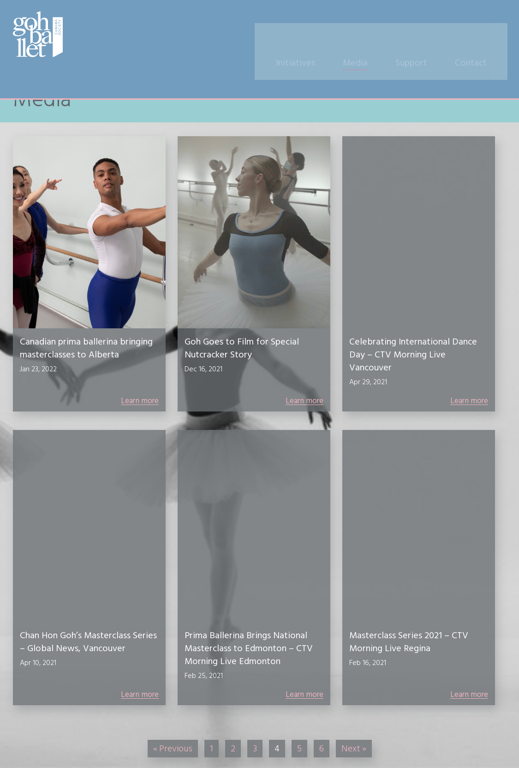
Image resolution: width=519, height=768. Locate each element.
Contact (482, 35)
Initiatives (307, 35)
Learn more (140, 400)
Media (366, 35)
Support (423, 35)
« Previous (172, 748)
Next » (353, 748)
